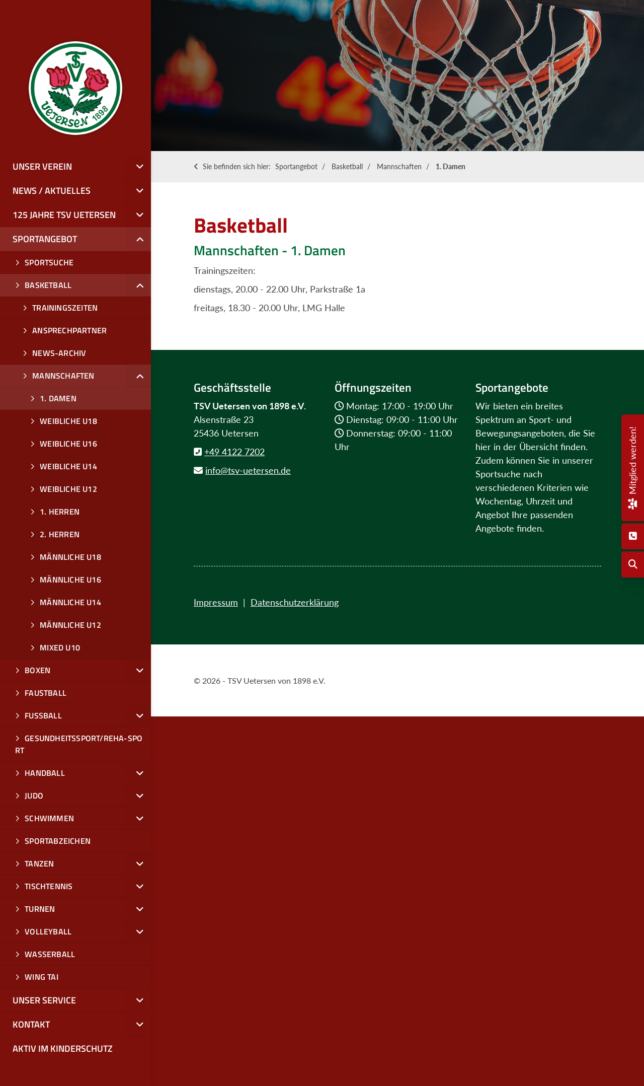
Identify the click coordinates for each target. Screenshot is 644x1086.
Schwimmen (49, 818)
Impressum (216, 602)
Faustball (45, 693)
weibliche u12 (68, 489)
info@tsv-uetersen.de (248, 470)
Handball (45, 773)
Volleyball (48, 931)
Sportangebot (296, 166)
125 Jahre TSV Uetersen (64, 215)
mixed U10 (60, 647)
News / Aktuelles (52, 190)
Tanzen (39, 863)
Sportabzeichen (58, 841)
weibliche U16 (68, 444)
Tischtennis (48, 886)
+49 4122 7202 (234, 451)
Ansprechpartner (69, 330)
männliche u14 (70, 602)
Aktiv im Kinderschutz (63, 1048)
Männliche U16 (70, 579)
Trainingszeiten (65, 308)
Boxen (37, 670)
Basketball (347, 166)
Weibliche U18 (68, 421)
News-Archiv (59, 353)
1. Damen (450, 166)
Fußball (43, 715)
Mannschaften (399, 166)
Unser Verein (42, 166)
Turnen (40, 909)
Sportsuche (49, 262)
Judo (34, 795)
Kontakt (31, 1024)
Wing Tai (41, 977)
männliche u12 (70, 625)
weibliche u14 (68, 466)
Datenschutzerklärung (295, 602)
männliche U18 (70, 557)
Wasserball (50, 954)
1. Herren (59, 511)
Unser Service (44, 1000)
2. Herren (59, 534)
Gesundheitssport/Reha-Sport (78, 744)
